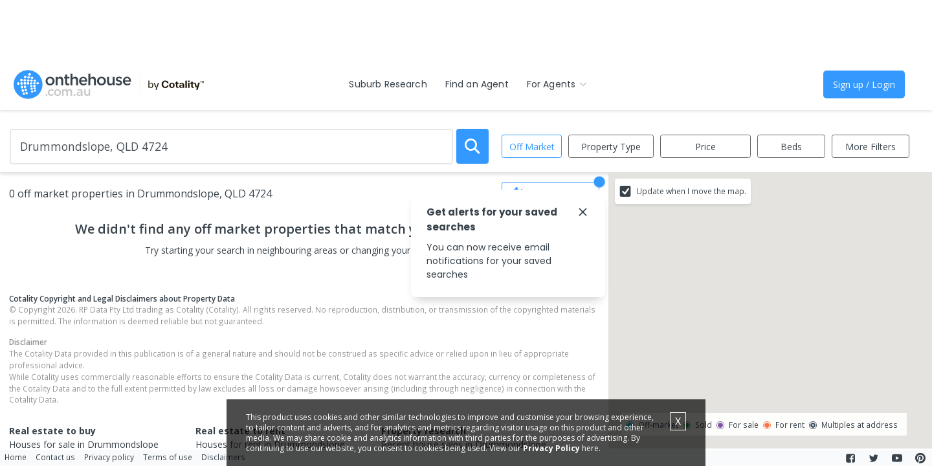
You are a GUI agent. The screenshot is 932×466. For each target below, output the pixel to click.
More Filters (870, 146)
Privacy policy (109, 457)
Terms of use (167, 457)
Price (705, 146)
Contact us (55, 457)
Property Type (611, 146)
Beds (791, 146)
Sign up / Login (864, 84)
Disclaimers (223, 457)
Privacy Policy (551, 448)
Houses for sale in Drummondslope (84, 444)
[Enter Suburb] (231, 146)
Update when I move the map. (691, 191)
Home (16, 457)
